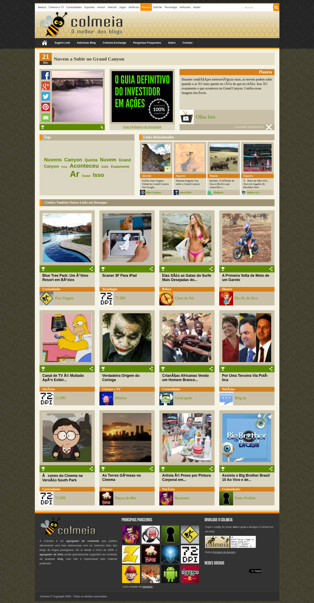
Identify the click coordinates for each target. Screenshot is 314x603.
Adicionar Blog (86, 42)
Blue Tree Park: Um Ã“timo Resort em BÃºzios (65, 277)
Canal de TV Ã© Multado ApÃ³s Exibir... (63, 378)
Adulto (197, 7)
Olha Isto (205, 117)
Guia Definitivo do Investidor (142, 127)
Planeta (146, 7)
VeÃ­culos (185, 7)
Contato (188, 42)
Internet (112, 7)
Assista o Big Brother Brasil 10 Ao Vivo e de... (246, 477)
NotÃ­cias (134, 7)
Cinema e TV (56, 7)
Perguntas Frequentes (147, 42)
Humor (101, 7)
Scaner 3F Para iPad (119, 275)
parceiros (147, 586)
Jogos (122, 7)
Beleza (42, 7)
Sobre (172, 42)
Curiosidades (74, 7)
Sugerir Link (62, 42)
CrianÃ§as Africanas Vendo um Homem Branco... (185, 378)
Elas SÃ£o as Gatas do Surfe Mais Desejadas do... (186, 277)
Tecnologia (170, 7)
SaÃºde (157, 7)
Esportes (89, 7)
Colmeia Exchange (114, 42)
